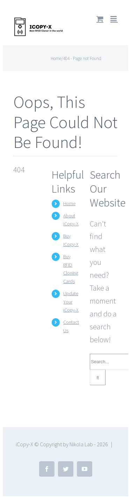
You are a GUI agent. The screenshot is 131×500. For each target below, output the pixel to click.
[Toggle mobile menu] (114, 18)
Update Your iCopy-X (71, 301)
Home (69, 203)
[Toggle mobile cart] (99, 18)
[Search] (97, 377)
